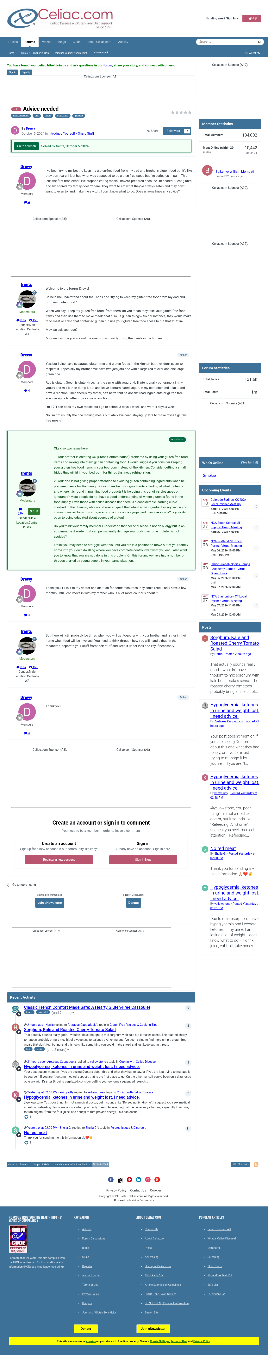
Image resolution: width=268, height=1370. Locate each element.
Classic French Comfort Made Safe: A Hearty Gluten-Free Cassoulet (87, 1007)
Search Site (152, 1312)
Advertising (152, 1257)
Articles (13, 42)
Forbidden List (216, 1294)
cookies (91, 1341)
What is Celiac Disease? (222, 1238)
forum (107, 65)
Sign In (12, 72)
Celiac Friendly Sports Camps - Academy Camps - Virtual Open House (230, 569)
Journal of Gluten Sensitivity (99, 1312)
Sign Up (251, 18)
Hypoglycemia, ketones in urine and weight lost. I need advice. (82, 1066)
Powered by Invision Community (134, 1200)
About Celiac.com (99, 42)
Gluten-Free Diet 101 (220, 1275)
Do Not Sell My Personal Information (167, 1303)
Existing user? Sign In (222, 18)
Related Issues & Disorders (128, 1128)
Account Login (91, 1275)
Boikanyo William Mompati (234, 171)
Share (153, 131)
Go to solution (26, 146)
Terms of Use (90, 1284)
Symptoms (214, 1247)
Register (87, 1266)
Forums (30, 43)
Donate (133, 903)
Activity (123, 42)
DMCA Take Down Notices (161, 1294)
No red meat (35, 1132)
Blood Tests (215, 1266)
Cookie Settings (159, 1341)
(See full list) (249, 462)
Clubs (76, 42)
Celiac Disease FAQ (219, 1229)
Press (148, 1247)
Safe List (213, 1284)
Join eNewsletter (49, 903)
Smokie (209, 475)
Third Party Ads (154, 1275)
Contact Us (138, 1190)
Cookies (156, 1190)
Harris (50, 1025)
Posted (238, 654)
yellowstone (98, 1061)
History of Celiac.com (158, 1266)
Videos (46, 42)
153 (33, 320)
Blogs (62, 42)
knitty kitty (66, 1092)
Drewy (30, 128)
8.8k (21, 320)
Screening (214, 1257)
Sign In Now (143, 859)
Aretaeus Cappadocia (82, 1025)
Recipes (87, 1303)
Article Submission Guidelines (163, 1284)
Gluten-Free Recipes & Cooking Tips (133, 1025)
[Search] (215, 42)
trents (26, 284)
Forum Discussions (93, 1238)
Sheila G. (66, 1128)
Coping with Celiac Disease (137, 1061)
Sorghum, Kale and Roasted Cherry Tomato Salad (70, 1029)
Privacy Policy (116, 1190)
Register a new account (59, 859)
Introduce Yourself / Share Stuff (71, 133)
